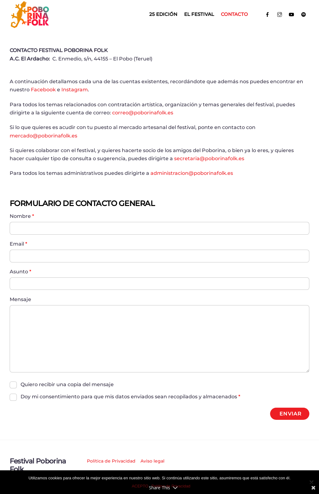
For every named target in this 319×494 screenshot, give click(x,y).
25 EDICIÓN (163, 14)
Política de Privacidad (111, 461)
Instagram (74, 90)
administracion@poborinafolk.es (191, 173)
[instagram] (279, 14)
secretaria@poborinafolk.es (209, 158)
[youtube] (291, 14)
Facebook (43, 90)
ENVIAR (290, 414)
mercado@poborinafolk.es (43, 136)
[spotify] (303, 14)
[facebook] (267, 14)
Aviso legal (152, 461)
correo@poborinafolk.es (142, 113)
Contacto (234, 14)
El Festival (199, 14)
